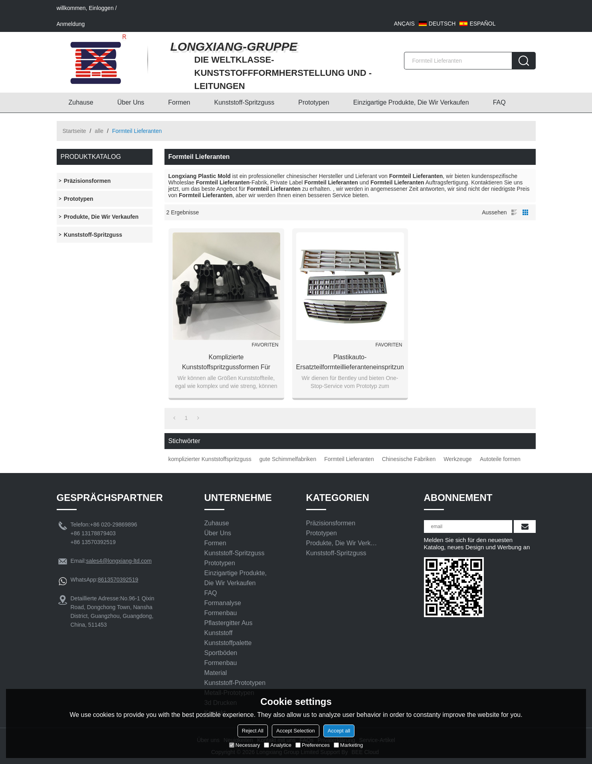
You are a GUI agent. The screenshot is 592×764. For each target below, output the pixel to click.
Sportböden (221, 652)
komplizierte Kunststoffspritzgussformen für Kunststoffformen (226, 363)
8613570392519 (118, 579)
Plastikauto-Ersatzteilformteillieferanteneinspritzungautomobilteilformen (350, 362)
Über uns (131, 102)
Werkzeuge (458, 459)
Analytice (277, 745)
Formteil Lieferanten (349, 459)
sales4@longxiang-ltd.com (118, 561)
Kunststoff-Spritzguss (244, 102)
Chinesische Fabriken (409, 459)
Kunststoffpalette (228, 642)
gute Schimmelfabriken (287, 459)
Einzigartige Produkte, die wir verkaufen (411, 102)
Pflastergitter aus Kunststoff (228, 628)
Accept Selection (295, 731)
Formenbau (220, 613)
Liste (514, 212)
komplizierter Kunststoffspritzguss (209, 459)
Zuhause (81, 102)
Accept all (339, 731)
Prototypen (313, 102)
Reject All (252, 731)
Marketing (348, 745)
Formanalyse (222, 603)
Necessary (244, 745)
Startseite (74, 131)
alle (99, 131)
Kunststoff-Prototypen (235, 682)
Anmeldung (71, 24)
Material (215, 672)
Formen (179, 102)
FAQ (499, 102)
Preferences (312, 745)
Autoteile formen (500, 459)
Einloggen (101, 8)
